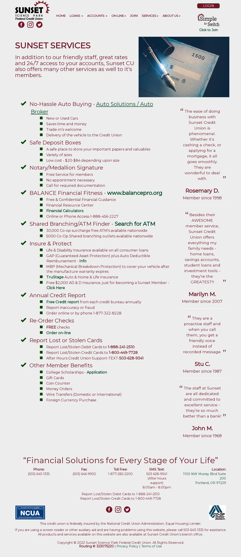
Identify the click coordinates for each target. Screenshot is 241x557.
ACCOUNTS (97, 15)
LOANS (76, 15)
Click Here (56, 288)
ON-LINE (118, 15)
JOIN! (134, 15)
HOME (61, 15)
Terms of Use (151, 546)
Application (97, 372)
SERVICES (150, 15)
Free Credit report (62, 302)
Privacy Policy (127, 546)
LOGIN (208, 6)
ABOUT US (172, 15)
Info (82, 261)
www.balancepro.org (134, 193)
